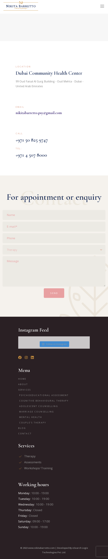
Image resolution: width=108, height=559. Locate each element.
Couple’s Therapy (32, 422)
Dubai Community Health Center (49, 73)
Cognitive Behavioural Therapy (44, 400)
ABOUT (23, 384)
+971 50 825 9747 (32, 140)
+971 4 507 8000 (31, 155)
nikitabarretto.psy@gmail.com (39, 113)
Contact (25, 433)
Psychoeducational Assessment (44, 395)
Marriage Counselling (36, 411)
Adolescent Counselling (38, 406)
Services (24, 389)
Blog (22, 428)
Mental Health (30, 417)
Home (22, 378)
